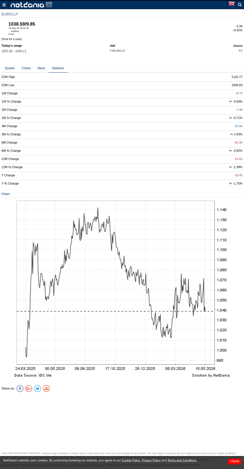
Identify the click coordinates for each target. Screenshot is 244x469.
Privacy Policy (151, 460)
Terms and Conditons (181, 460)
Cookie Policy (131, 460)
